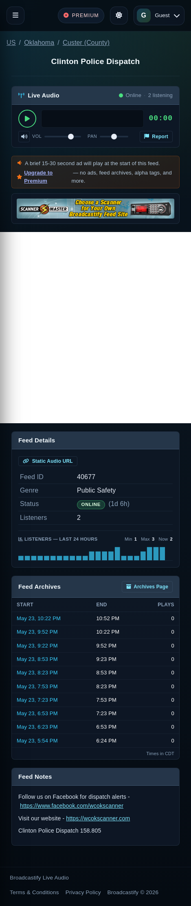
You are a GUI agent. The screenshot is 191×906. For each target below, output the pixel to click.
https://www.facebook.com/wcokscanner (71, 805)
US (11, 42)
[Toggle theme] (119, 15)
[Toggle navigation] (15, 15)
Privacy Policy (83, 892)
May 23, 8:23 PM (37, 673)
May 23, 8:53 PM (37, 659)
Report (156, 136)
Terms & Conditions (34, 892)
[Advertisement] (95, 327)
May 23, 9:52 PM (37, 632)
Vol (37, 136)
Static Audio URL (48, 461)
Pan (92, 136)
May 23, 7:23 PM (37, 700)
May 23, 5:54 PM (37, 741)
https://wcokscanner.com (98, 818)
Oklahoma (39, 42)
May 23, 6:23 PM (37, 727)
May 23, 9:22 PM (37, 646)
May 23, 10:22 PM (39, 618)
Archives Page (147, 587)
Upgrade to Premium (38, 177)
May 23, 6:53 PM (37, 713)
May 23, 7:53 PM (37, 686)
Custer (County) (86, 42)
